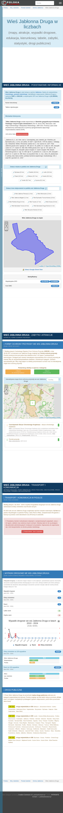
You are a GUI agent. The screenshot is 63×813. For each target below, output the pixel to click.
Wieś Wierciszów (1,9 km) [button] (43, 194)
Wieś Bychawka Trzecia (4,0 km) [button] (19, 206)
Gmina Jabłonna (37, 8)
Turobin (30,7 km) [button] (25, 180)
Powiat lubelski (26, 8)
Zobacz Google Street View (34, 269)
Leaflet (41, 266)
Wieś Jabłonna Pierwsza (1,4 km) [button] (23, 194)
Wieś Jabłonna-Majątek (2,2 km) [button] (19, 198)
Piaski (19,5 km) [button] (18, 176)
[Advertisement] (32, 66)
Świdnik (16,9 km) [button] (32, 172)
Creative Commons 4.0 (25, 795)
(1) (18, 371)
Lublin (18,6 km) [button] (47, 172)
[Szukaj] (44, 3)
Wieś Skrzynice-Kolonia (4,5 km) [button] (32, 210)
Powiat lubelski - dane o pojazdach (32, 531)
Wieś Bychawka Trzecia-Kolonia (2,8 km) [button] (43, 198)
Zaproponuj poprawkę (22, 134)
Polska (6, 8)
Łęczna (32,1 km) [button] (39, 180)
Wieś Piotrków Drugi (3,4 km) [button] (16, 202)
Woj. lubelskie (14, 8)
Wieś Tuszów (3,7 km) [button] (34, 202)
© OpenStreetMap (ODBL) (52, 266)
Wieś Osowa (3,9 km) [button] (50, 202)
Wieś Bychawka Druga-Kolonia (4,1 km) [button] (43, 206)
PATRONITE (55, 795)
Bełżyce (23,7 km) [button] (32, 176)
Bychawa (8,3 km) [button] (18, 172)
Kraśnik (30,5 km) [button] (46, 176)
